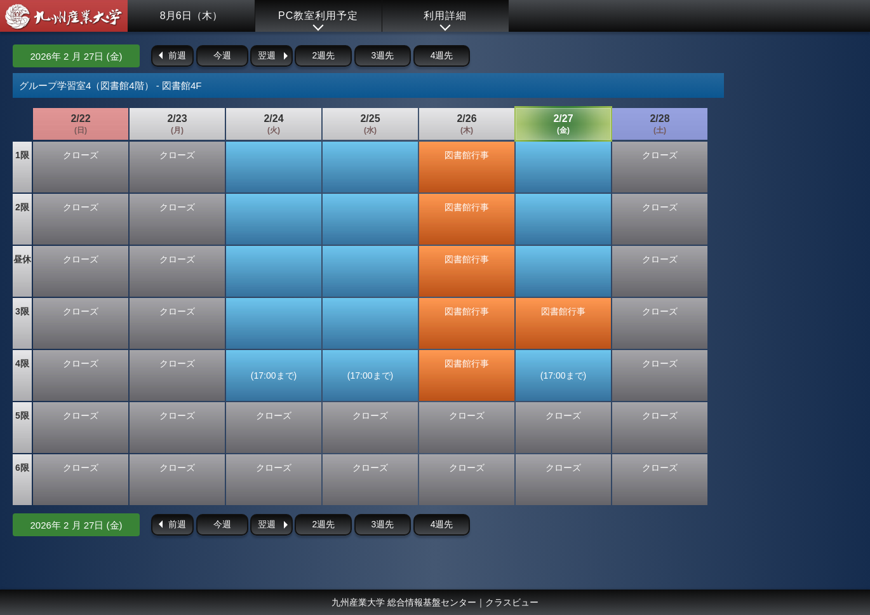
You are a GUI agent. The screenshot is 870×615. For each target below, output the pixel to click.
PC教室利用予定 (318, 15)
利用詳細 (445, 15)
